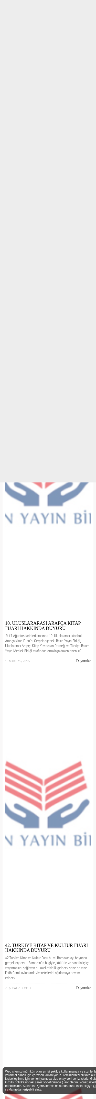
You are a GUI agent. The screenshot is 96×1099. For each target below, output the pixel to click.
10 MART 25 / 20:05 (17, 661)
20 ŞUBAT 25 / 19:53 (18, 988)
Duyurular (83, 661)
